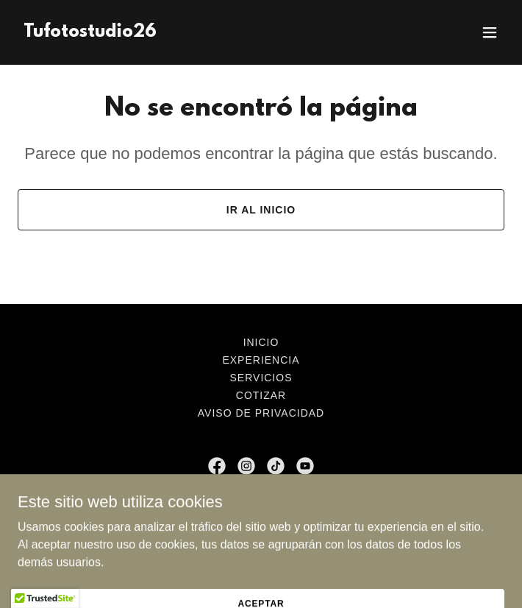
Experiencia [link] (260, 360)
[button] (489, 32)
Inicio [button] (261, 342)
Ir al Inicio (261, 210)
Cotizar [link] (261, 395)
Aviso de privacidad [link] (261, 413)
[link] (90, 32)
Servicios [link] (261, 377)
